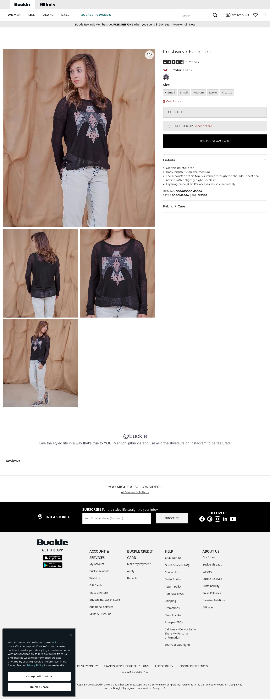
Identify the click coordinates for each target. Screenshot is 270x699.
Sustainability (210, 586)
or (174, 24)
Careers (207, 571)
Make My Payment (139, 564)
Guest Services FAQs (177, 565)
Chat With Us (173, 558)
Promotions (172, 608)
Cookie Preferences (193, 666)
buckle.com (57, 642)
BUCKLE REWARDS (96, 15)
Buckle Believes (212, 579)
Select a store (203, 126)
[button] (14, 15)
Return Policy (173, 586)
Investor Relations (213, 600)
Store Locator (173, 615)
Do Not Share (39, 686)
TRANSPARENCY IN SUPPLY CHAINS (126, 666)
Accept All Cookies (39, 676)
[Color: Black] (166, 77)
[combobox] (195, 15)
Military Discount (100, 614)
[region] (39, 662)
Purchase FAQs (174, 593)
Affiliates (207, 607)
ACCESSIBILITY (164, 666)
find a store (57, 517)
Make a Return (99, 592)
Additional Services (101, 607)
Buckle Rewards (99, 571)
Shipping (170, 601)
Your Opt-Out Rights (177, 644)
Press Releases (211, 593)
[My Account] (237, 15)
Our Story (208, 557)
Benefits (132, 578)
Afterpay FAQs (174, 622)
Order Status (173, 579)
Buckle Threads (212, 564)
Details (215, 160)
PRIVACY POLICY (87, 666)
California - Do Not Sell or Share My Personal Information (181, 633)
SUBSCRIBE (172, 518)
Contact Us (172, 572)
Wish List (95, 578)
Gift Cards (96, 585)
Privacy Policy (35, 665)
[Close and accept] (70, 635)
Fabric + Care (215, 206)
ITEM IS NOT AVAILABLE (215, 141)
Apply (130, 571)
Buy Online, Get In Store (105, 599)
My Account (97, 564)
